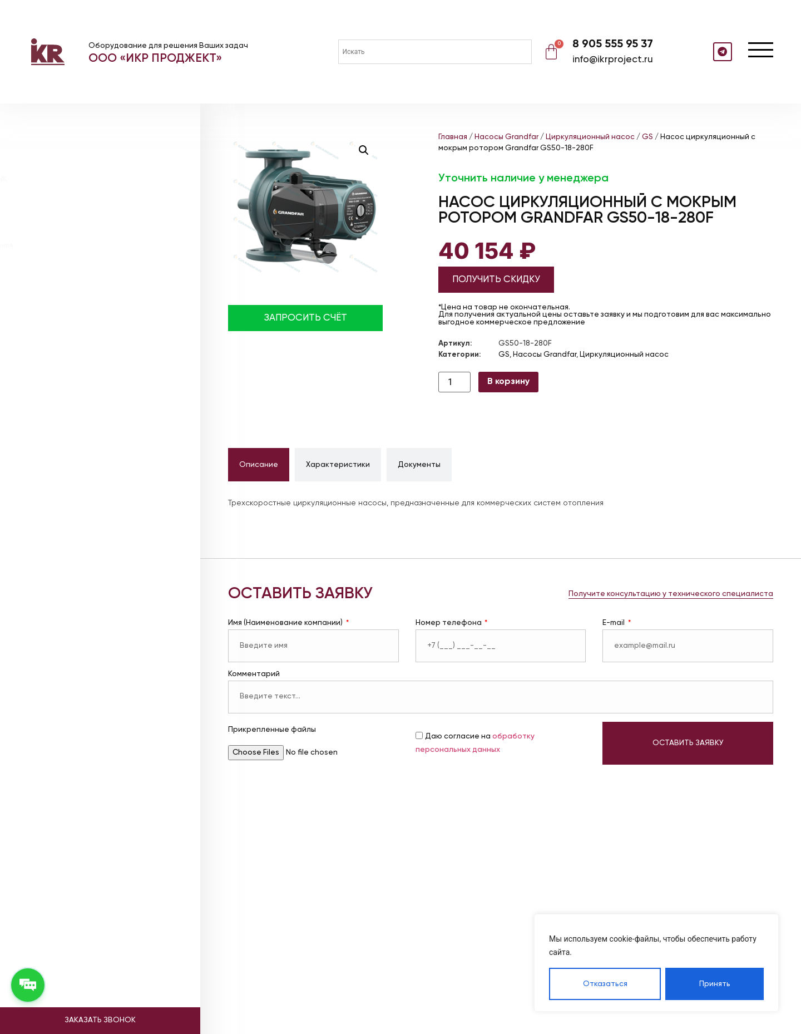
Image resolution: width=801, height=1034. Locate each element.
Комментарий (254, 674)
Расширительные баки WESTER (92, 192)
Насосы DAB (58, 153)
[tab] (258, 465)
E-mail (614, 623)
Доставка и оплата (73, 338)
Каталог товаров (71, 105)
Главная (452, 137)
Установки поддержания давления (98, 219)
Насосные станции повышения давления (109, 245)
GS (647, 137)
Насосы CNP (59, 140)
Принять (714, 984)
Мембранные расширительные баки (101, 166)
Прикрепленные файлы (272, 729)
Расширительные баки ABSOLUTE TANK (105, 179)
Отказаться (605, 984)
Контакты (50, 367)
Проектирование (68, 280)
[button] (364, 150)
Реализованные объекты (86, 324)
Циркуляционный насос (590, 137)
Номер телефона (449, 623)
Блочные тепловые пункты (84, 232)
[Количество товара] (454, 382)
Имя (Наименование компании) (286, 623)
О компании (55, 295)
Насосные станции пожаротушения (100, 259)
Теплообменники (67, 206)
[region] (656, 963)
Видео (42, 353)
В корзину (508, 381)
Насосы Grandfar (68, 127)
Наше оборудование (76, 309)
